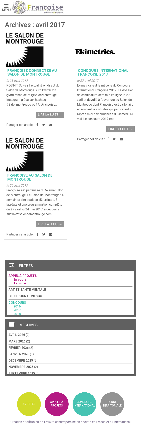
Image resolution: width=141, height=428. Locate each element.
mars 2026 (17, 341)
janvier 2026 (19, 354)
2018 (17, 314)
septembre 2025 (22, 373)
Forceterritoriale (112, 403)
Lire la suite (50, 115)
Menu (6, 8)
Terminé (19, 283)
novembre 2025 (21, 367)
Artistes (28, 404)
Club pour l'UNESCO (25, 296)
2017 (17, 310)
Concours (17, 302)
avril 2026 (17, 335)
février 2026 (19, 348)
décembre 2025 (21, 360)
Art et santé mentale (27, 290)
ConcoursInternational (84, 403)
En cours (20, 279)
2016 (17, 306)
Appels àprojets (56, 403)
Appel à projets (23, 276)
